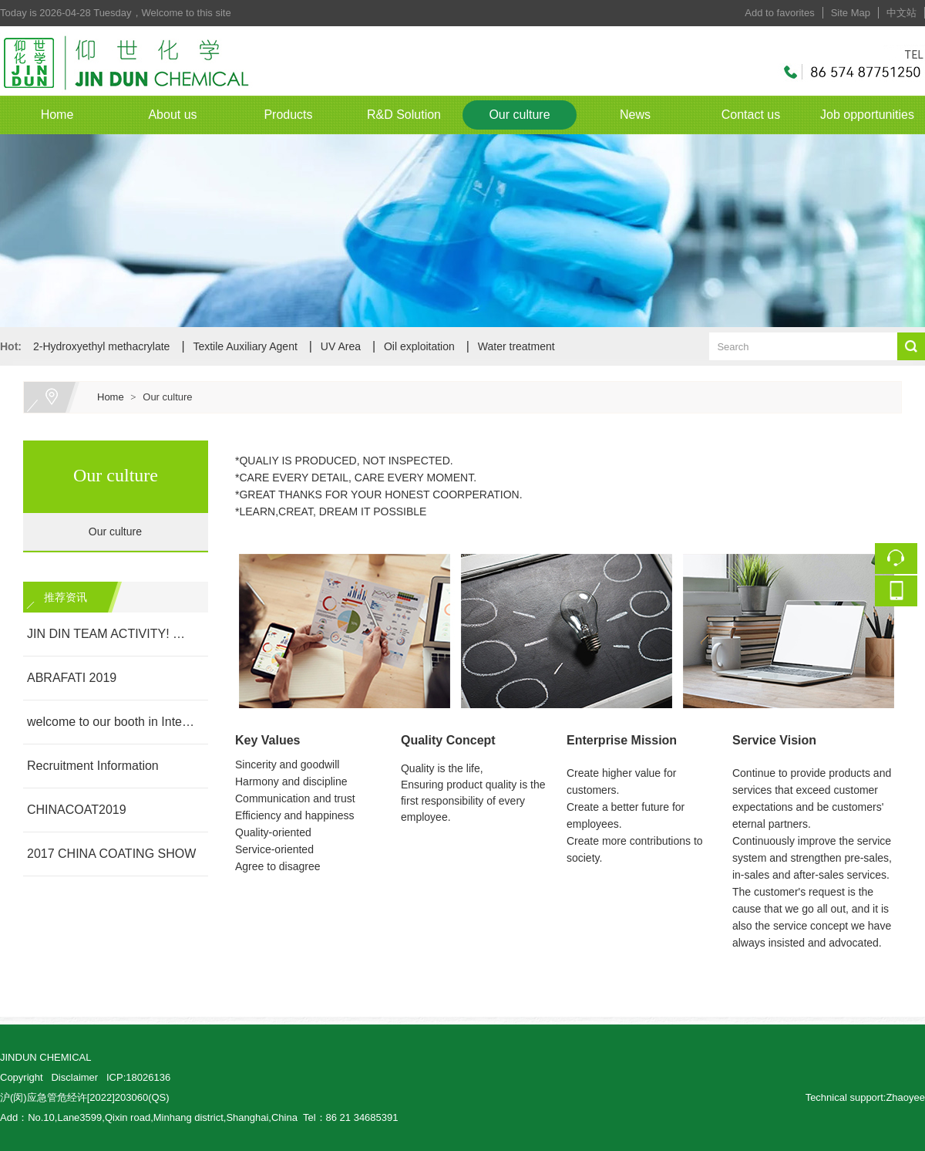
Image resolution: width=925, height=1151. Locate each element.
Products (288, 114)
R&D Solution (404, 114)
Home (57, 114)
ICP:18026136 (138, 1077)
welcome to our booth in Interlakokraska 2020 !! (112, 721)
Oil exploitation (419, 346)
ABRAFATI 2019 (71, 677)
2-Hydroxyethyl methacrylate (101, 346)
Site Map (850, 13)
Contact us (751, 114)
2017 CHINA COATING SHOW (111, 853)
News (635, 114)
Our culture (519, 114)
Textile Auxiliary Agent (245, 346)
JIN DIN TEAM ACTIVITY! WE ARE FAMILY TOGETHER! (112, 633)
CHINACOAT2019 (76, 809)
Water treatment (516, 346)
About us (172, 114)
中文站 (901, 13)
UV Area (341, 346)
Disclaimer (74, 1077)
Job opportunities (867, 114)
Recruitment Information (93, 765)
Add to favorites (779, 13)
